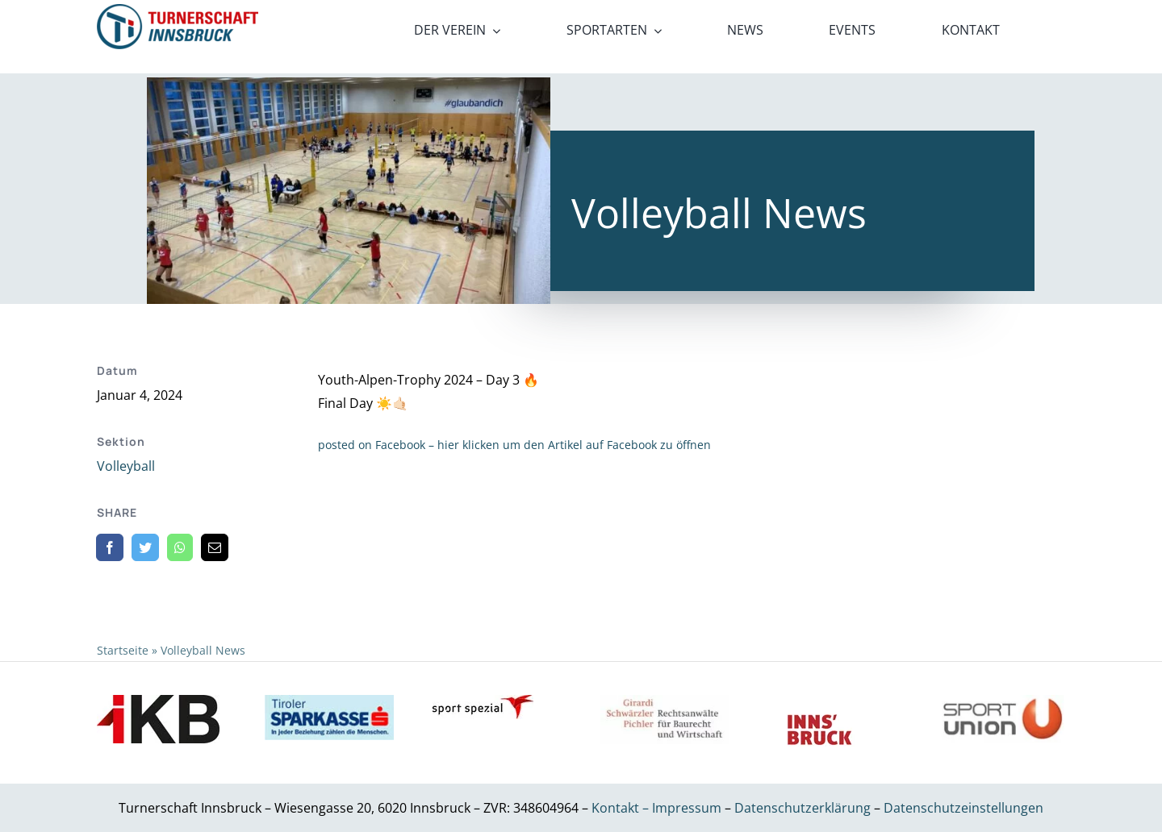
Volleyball (126, 466)
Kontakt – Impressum (656, 808)
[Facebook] (109, 547)
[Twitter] (145, 547)
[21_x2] (177, 10)
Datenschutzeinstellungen (963, 808)
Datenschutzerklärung (804, 808)
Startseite (122, 650)
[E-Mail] (214, 547)
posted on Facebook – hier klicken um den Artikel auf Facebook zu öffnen (514, 444)
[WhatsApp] (180, 547)
